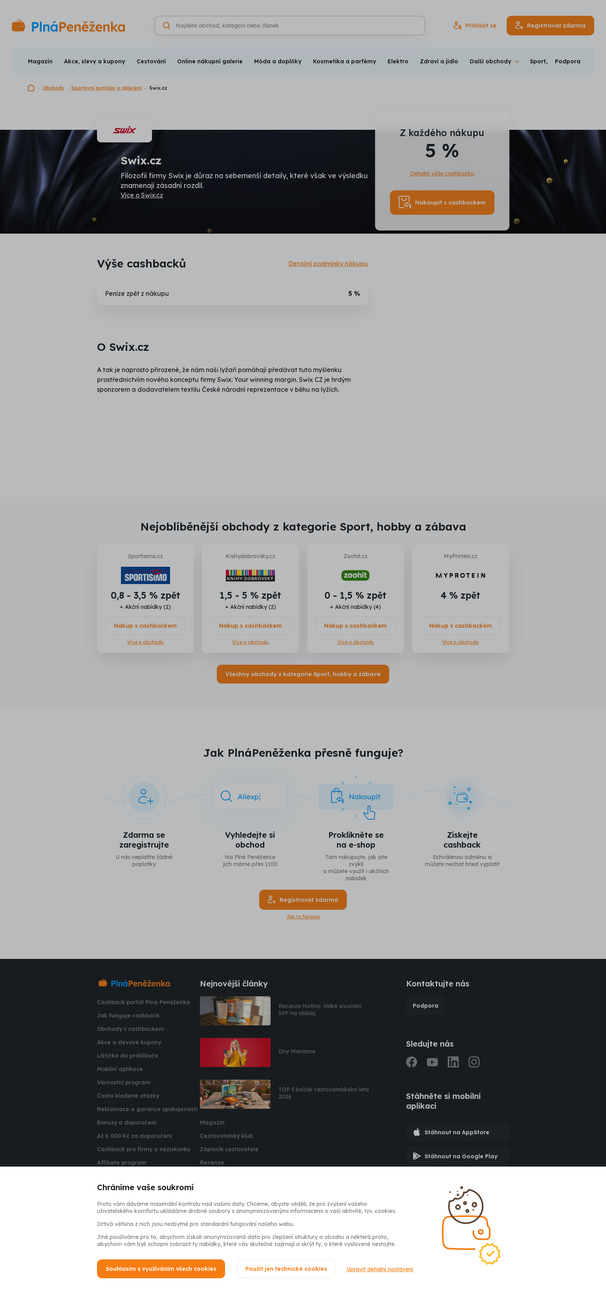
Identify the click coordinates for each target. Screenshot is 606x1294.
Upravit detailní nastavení (381, 1268)
